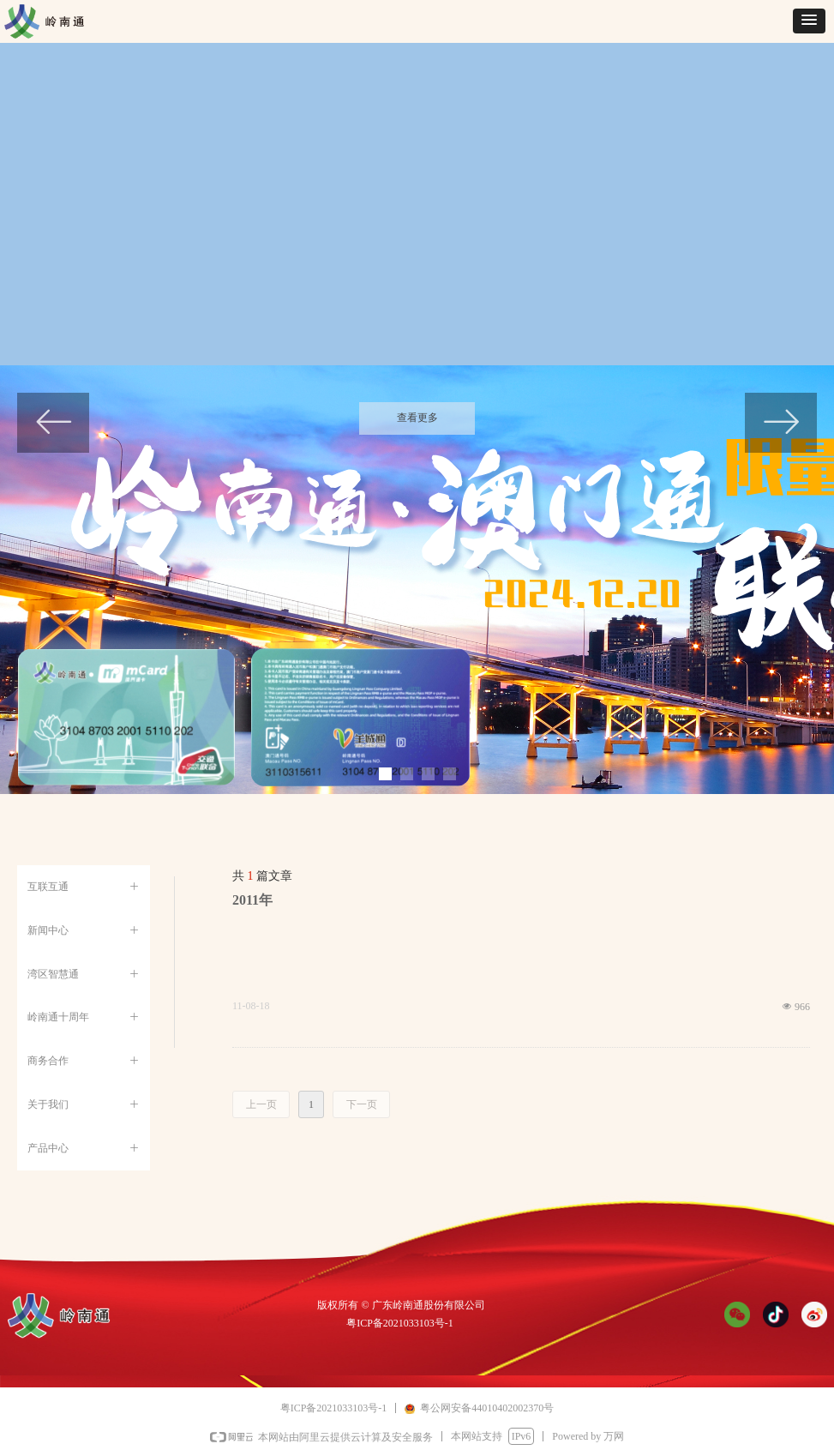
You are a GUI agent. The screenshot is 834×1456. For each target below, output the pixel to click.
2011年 (252, 900)
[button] (809, 21)
